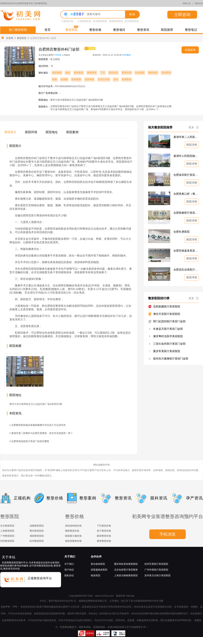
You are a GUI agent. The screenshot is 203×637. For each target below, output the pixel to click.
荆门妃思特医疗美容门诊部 (169, 321)
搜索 (132, 14)
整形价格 (95, 29)
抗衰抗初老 (104, 79)
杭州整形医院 (100, 21)
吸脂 (54, 79)
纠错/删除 (126, 55)
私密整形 (126, 79)
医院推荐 (167, 29)
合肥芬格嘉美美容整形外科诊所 (186, 250)
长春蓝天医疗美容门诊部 (168, 328)
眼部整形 (57, 72)
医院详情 (191, 144)
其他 (115, 79)
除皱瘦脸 (76, 79)
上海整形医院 (84, 21)
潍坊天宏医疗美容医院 (166, 313)
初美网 (7, 38)
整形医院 (71, 29)
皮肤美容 (89, 79)
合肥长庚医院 (181, 231)
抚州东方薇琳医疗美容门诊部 (170, 358)
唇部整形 (92, 72)
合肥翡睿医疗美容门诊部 (186, 212)
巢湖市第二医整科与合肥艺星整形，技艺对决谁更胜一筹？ (42, 433)
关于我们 (69, 556)
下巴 (102, 72)
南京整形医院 (132, 21)
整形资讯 (143, 29)
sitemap (130, 595)
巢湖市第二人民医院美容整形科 (186, 137)
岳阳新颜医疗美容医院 (166, 306)
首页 (47, 29)
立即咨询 (182, 14)
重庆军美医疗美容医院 (166, 351)
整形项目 (119, 29)
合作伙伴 (96, 556)
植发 (67, 72)
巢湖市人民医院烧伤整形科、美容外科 (186, 155)
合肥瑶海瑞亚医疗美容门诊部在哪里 (30, 441)
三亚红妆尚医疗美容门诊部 (169, 343)
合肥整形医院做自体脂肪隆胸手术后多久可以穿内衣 (38, 425)
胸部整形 (153, 72)
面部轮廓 (126, 72)
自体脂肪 (140, 72)
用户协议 (69, 569)
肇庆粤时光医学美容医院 (168, 336)
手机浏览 (167, 534)
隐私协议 (69, 575)
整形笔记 (191, 29)
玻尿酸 (64, 79)
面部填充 (113, 72)
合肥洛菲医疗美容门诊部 (186, 174)
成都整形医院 (116, 21)
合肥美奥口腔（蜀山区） (186, 193)
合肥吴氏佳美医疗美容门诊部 (186, 269)
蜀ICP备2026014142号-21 (62, 600)
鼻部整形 (78, 72)
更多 (194, 127)
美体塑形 (166, 72)
